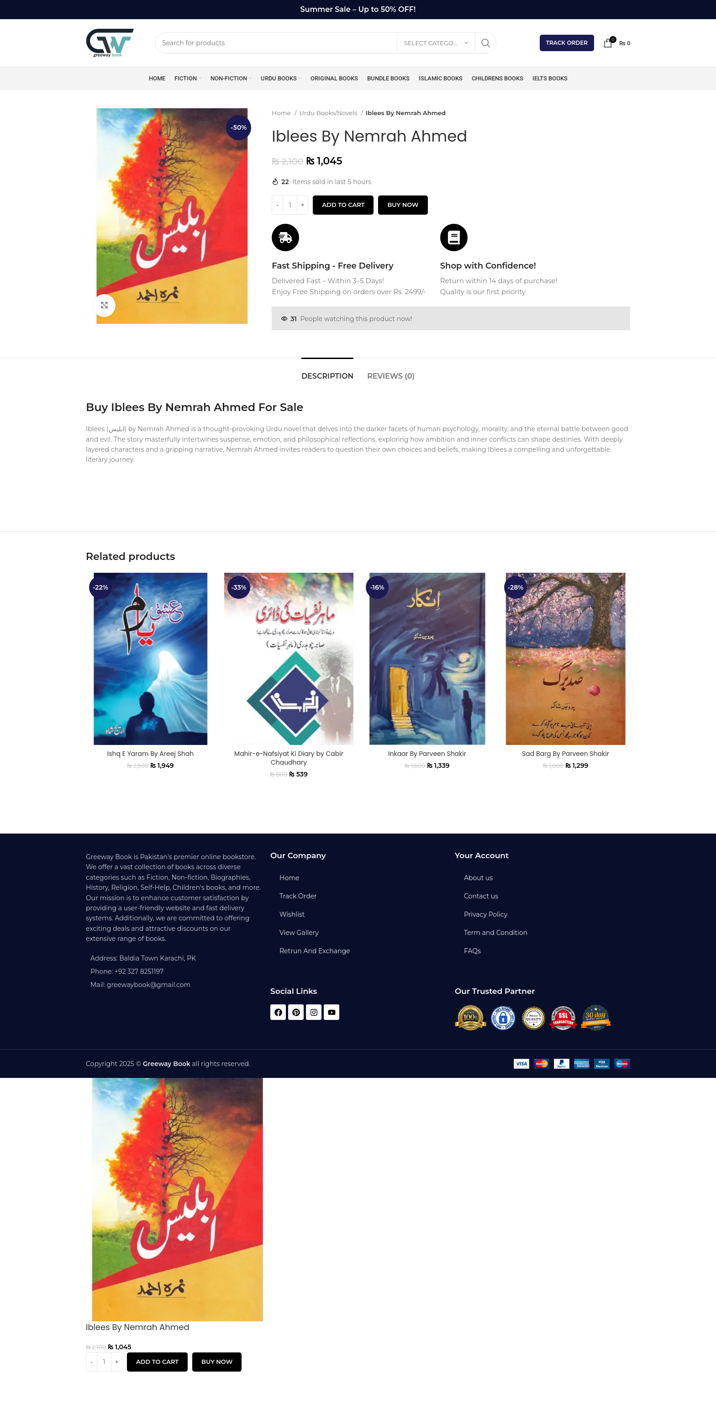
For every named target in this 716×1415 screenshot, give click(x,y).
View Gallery (299, 933)
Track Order (567, 42)
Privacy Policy (485, 914)
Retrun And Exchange (314, 951)
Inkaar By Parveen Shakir (427, 753)
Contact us (481, 896)
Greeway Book (166, 1064)
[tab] (327, 371)
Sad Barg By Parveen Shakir (565, 753)
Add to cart (343, 204)
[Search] (325, 42)
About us (478, 878)
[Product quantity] (290, 205)
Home (282, 112)
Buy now (402, 204)
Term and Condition (495, 933)
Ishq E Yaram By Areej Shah (150, 753)
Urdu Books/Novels (329, 112)
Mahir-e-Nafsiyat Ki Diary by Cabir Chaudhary (288, 758)
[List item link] (173, 971)
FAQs (472, 951)
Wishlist (292, 914)
